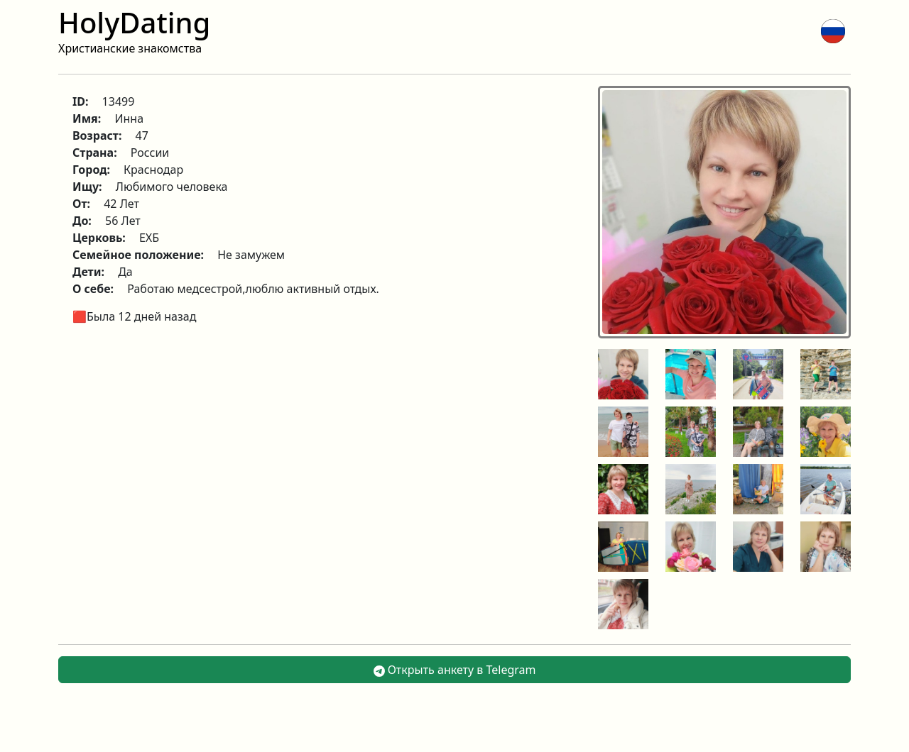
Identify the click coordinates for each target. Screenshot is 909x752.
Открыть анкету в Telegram (455, 670)
